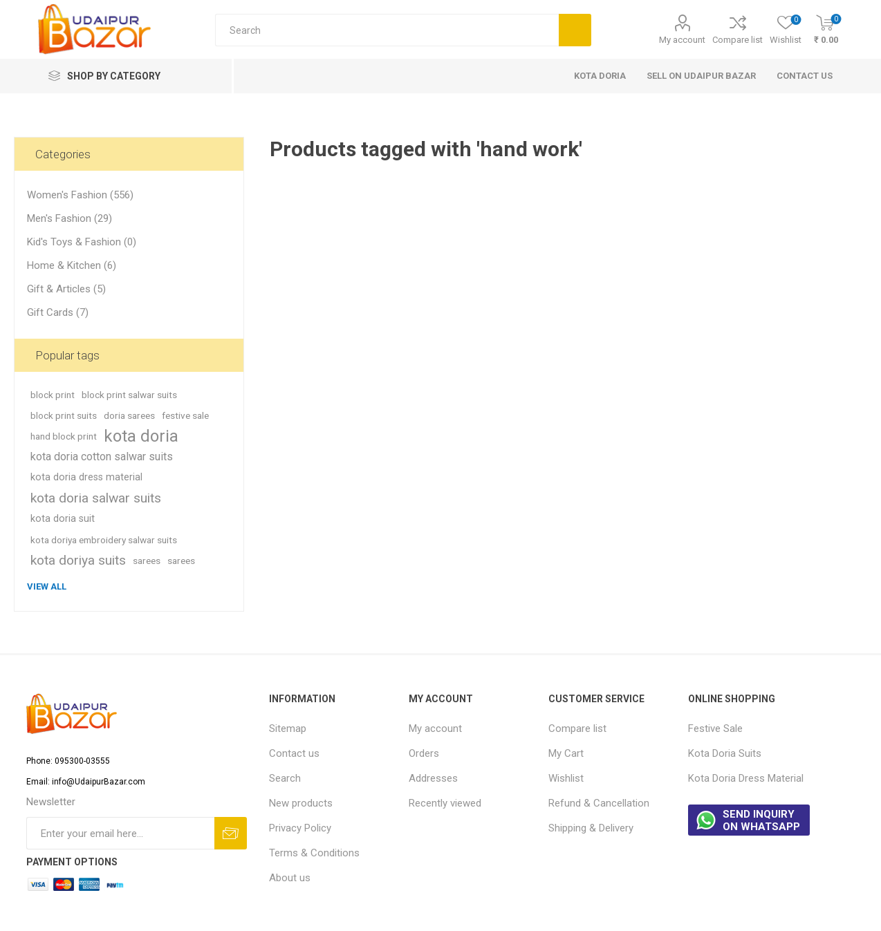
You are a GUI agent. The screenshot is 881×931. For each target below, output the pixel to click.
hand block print (63, 436)
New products (301, 803)
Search (285, 778)
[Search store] (387, 30)
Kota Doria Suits (724, 753)
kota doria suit (62, 519)
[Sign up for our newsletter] (120, 833)
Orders (424, 753)
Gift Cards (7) (58, 312)
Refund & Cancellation (598, 803)
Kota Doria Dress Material (746, 778)
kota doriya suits (78, 560)
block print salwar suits (129, 394)
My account (682, 40)
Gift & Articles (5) (66, 289)
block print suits (63, 415)
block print (52, 394)
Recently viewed (445, 803)
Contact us (294, 753)
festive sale (185, 415)
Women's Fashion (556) (80, 195)
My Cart (566, 753)
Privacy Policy (300, 828)
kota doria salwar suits (95, 498)
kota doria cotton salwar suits (101, 456)
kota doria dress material (86, 477)
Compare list (737, 40)
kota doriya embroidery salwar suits (103, 539)
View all (46, 586)
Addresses (433, 778)
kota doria (141, 436)
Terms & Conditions (314, 853)
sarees (146, 560)
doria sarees (129, 415)
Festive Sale (715, 728)
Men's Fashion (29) (69, 218)
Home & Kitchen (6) (71, 265)
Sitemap (287, 728)
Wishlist (566, 778)
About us (289, 878)
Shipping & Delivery (590, 828)
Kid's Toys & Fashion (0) (81, 242)
